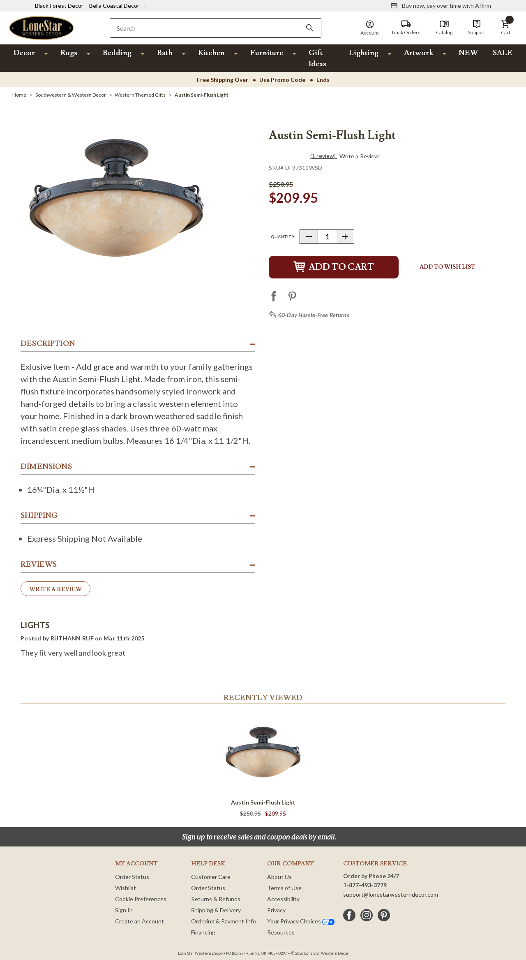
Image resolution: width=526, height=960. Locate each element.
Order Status (132, 876)
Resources (281, 932)
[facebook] (349, 915)
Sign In (124, 910)
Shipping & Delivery (216, 910)
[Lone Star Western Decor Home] (41, 27)
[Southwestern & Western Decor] (70, 95)
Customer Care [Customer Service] (211, 876)
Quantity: (283, 236)
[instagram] (366, 915)
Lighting (363, 53)
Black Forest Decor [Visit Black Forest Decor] (59, 5)
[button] (505, 27)
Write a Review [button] (359, 156)
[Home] (19, 95)
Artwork (418, 53)
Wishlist (125, 887)
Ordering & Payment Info (223, 921)
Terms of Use (284, 887)
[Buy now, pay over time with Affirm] (440, 6)
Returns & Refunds (215, 898)
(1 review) (323, 155)
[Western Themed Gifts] (140, 95)
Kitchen (211, 53)
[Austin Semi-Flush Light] (201, 95)
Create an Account (139, 921)
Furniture (266, 53)
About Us (279, 876)
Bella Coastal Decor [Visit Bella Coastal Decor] (114, 5)
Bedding (117, 53)
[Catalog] (444, 27)
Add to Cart (333, 267)
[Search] (310, 28)
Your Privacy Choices (301, 921)
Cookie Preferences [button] (140, 898)
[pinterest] (384, 915)
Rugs (68, 53)
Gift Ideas (317, 58)
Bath (165, 53)
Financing (203, 932)
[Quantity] (327, 237)
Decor (24, 53)
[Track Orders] (406, 27)
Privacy (276, 910)
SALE (502, 53)
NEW (468, 53)
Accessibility (283, 898)
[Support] (476, 27)
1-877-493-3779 (365, 884)
